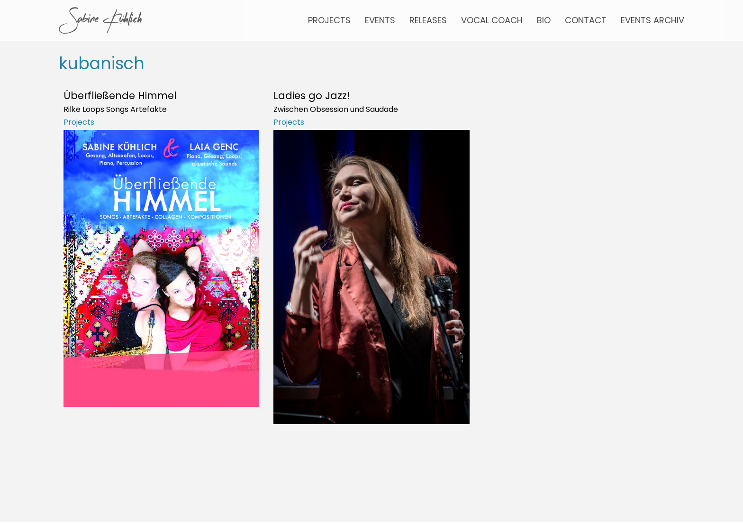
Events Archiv (652, 20)
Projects (329, 20)
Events (380, 20)
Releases (428, 20)
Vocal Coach (492, 20)
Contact (586, 20)
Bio (544, 20)
